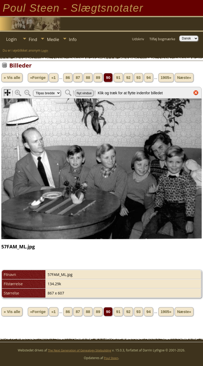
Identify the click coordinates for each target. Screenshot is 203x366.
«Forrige (38, 77)
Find (33, 39)
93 (138, 77)
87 (78, 77)
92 (128, 77)
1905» (166, 77)
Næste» (184, 77)
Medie (53, 39)
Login (11, 39)
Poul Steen (111, 358)
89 (98, 77)
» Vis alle (12, 77)
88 (88, 77)
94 (148, 77)
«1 (53, 77)
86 (68, 77)
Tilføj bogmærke (162, 39)
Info (73, 39)
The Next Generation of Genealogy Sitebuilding (79, 350)
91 (118, 77)
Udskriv (138, 39)
